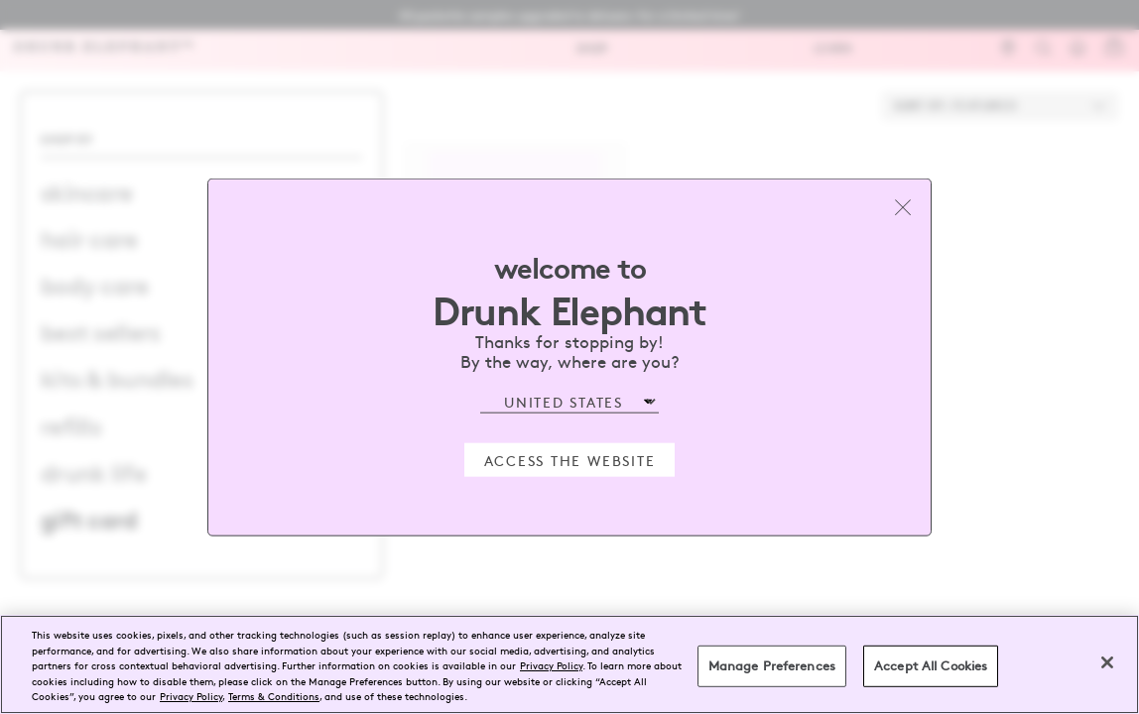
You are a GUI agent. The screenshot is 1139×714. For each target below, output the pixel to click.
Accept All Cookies (930, 665)
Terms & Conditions (273, 695)
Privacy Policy (551, 664)
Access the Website (570, 459)
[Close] (1107, 662)
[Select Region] (569, 402)
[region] (569, 664)
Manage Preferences (771, 665)
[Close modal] (903, 207)
